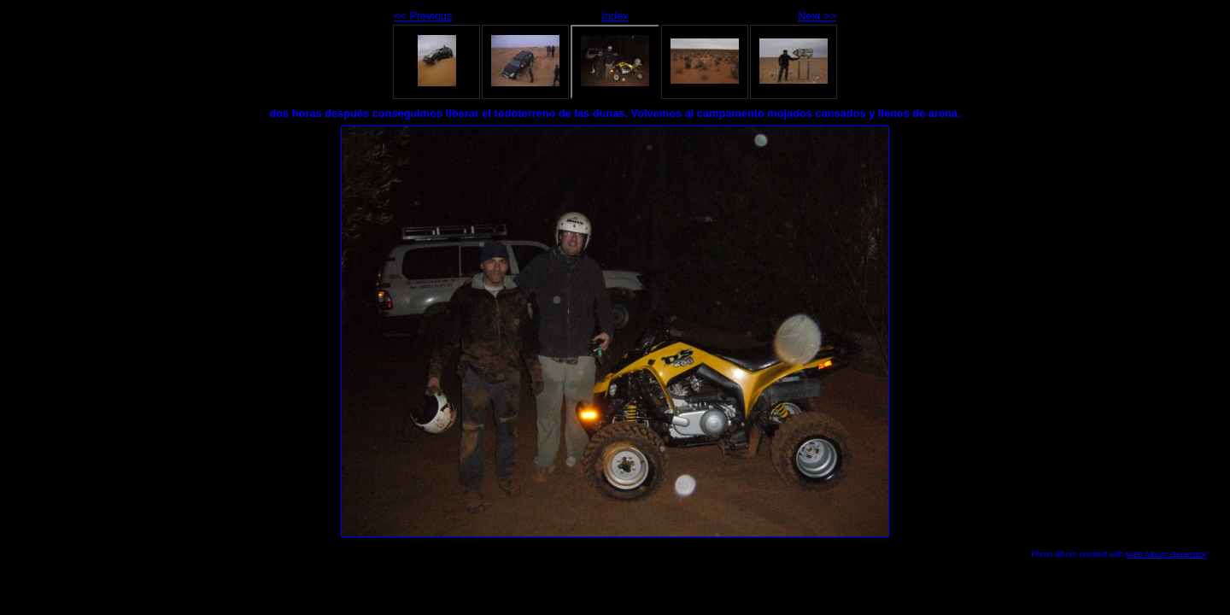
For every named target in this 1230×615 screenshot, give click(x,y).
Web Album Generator (1166, 554)
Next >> (817, 15)
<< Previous (423, 15)
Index (614, 15)
